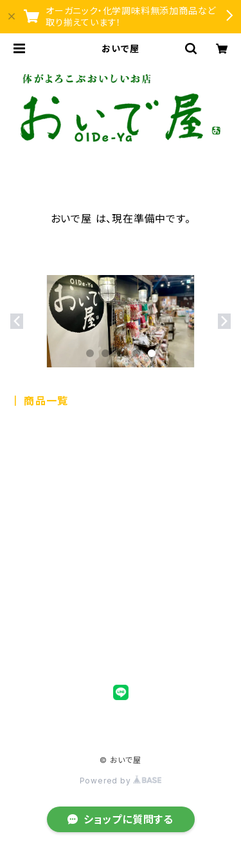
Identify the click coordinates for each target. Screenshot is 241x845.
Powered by (121, 780)
